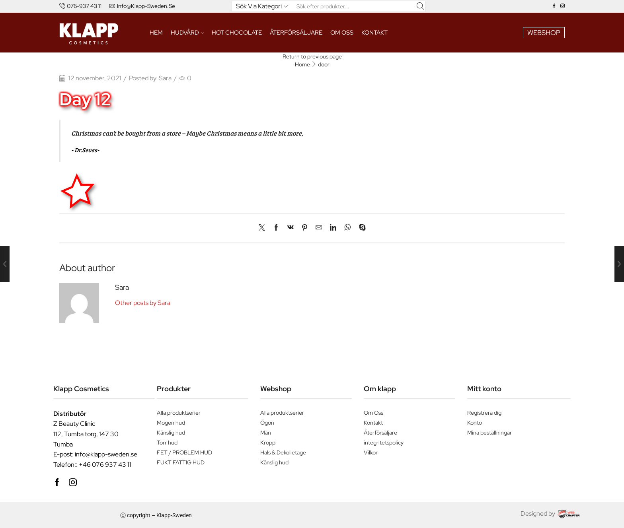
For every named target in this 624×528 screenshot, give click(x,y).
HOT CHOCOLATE (237, 32)
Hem (156, 32)
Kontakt (374, 32)
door (324, 64)
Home (302, 64)
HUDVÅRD (187, 32)
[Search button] (420, 6)
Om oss (341, 32)
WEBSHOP (543, 32)
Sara (165, 78)
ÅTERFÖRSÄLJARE (296, 32)
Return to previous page (312, 56)
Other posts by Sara (142, 303)
